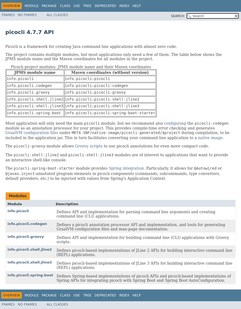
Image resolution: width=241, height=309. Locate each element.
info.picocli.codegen (27, 224)
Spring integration (126, 168)
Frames (8, 15)
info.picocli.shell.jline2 (30, 249)
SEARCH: (178, 16)
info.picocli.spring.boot (30, 275)
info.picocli (18, 211)
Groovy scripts (89, 146)
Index (124, 6)
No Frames (27, 15)
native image (210, 138)
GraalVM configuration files (31, 133)
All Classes (57, 15)
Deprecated (105, 6)
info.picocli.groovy (26, 237)
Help (136, 6)
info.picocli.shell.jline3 (30, 262)
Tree (87, 6)
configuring (175, 123)
